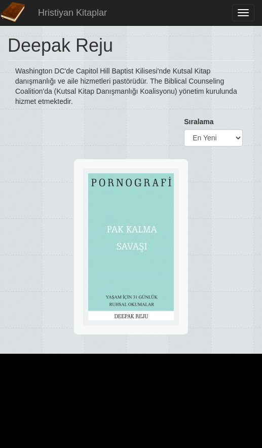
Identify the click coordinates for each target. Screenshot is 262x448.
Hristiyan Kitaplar (72, 13)
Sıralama (198, 122)
